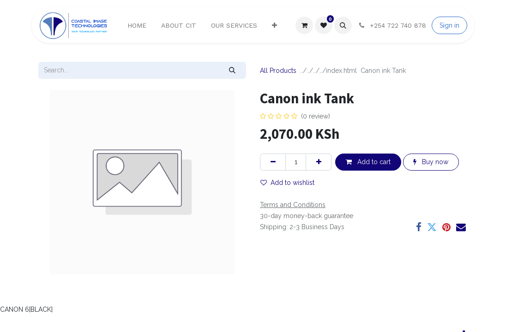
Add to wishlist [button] (287, 182)
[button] (343, 25)
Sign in (449, 25)
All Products (278, 70)
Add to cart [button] (368, 162)
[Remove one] (273, 162)
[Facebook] (419, 227)
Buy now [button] (430, 162)
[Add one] (318, 162)
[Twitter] (432, 227)
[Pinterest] (446, 227)
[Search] (232, 70)
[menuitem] (137, 25)
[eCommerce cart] (304, 25)
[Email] (461, 227)
